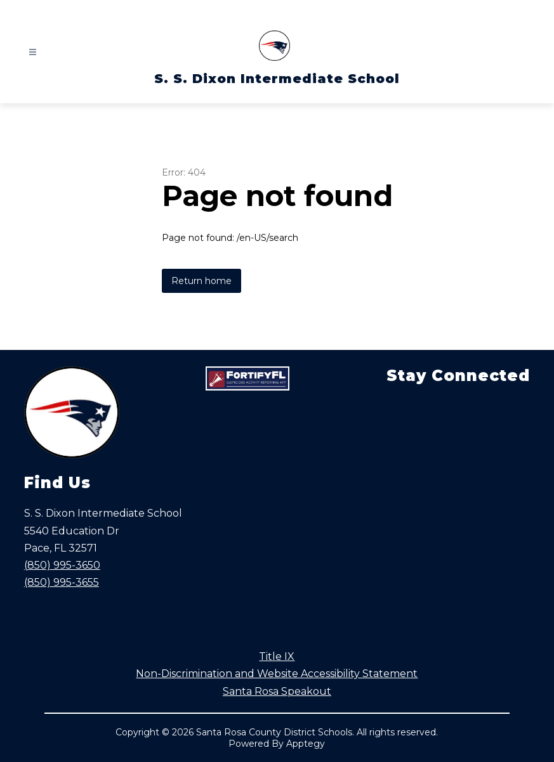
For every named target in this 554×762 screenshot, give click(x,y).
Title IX (276, 656)
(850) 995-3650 (62, 565)
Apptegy (305, 743)
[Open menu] (32, 52)
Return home (201, 281)
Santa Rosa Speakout (277, 691)
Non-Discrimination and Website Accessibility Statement (277, 674)
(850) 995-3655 (61, 582)
